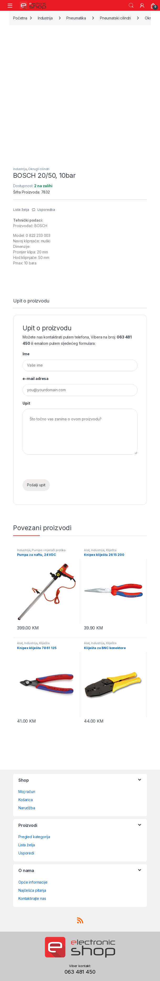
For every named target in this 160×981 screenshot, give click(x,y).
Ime (26, 354)
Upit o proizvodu (31, 301)
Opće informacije (32, 882)
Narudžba (26, 808)
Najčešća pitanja (32, 890)
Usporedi (26, 853)
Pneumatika (76, 18)
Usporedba (46, 209)
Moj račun (26, 791)
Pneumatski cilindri (115, 18)
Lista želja (26, 845)
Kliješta (111, 550)
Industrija (45, 18)
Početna (20, 18)
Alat (86, 550)
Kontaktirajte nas (32, 898)
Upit (26, 403)
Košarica (25, 799)
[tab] (31, 303)
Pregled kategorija (34, 836)
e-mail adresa (36, 378)
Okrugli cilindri (38, 169)
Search (131, 5)
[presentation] (62, 469)
